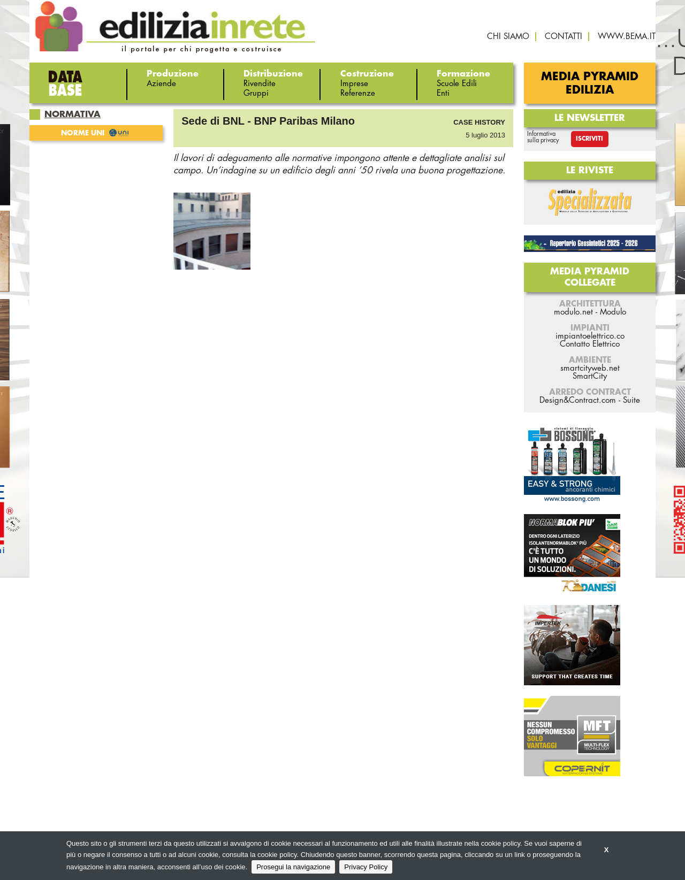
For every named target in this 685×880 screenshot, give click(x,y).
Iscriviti (589, 139)
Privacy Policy (365, 867)
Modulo (613, 312)
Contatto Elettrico (590, 344)
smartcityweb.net (590, 368)
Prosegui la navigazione (293, 867)
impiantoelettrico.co (590, 336)
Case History (479, 122)
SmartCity (590, 376)
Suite (631, 400)
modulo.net (573, 312)
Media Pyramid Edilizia (589, 83)
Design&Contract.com (577, 400)
